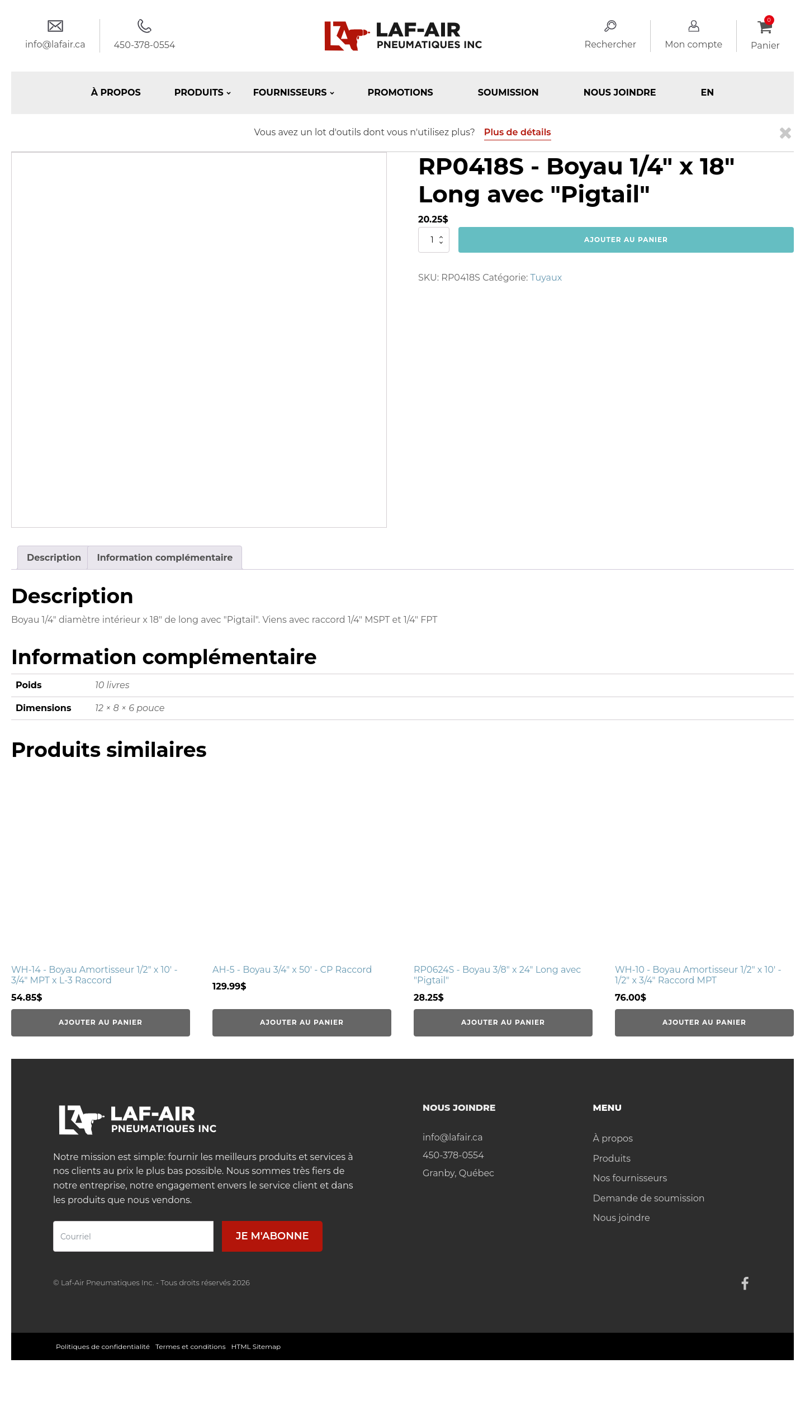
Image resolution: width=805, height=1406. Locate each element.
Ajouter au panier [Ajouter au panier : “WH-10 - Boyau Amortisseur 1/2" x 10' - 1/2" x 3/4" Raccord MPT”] (704, 1022)
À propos (116, 92)
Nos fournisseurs (630, 1178)
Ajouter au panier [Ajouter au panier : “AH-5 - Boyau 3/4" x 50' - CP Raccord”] (302, 1022)
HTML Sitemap (256, 1346)
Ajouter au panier (626, 239)
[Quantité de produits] (433, 240)
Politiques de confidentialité (103, 1346)
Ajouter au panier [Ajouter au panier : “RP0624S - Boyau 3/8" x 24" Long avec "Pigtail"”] (503, 1022)
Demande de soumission (649, 1198)
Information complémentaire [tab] (165, 557)
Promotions (400, 92)
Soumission (508, 92)
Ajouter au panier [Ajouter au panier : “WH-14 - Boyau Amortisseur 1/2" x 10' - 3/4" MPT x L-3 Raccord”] (101, 1022)
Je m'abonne (272, 1236)
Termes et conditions (190, 1346)
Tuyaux (546, 277)
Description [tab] (54, 557)
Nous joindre (620, 92)
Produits (612, 1158)
